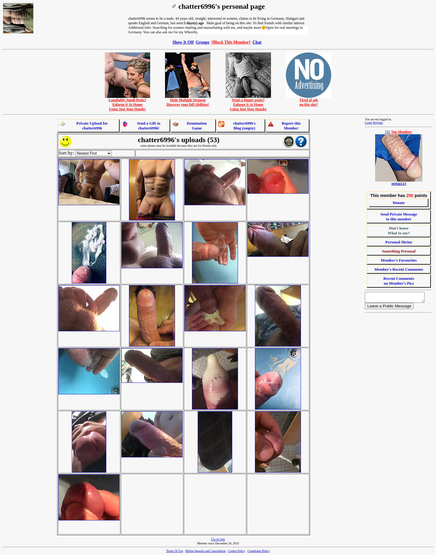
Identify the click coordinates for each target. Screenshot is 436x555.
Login (368, 122)
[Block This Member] (231, 42)
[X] (387, 132)
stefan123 (398, 184)
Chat (257, 42)
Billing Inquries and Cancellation (205, 551)
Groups (203, 42)
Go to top (218, 539)
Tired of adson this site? (308, 101)
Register (378, 122)
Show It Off (182, 42)
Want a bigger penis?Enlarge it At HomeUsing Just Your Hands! (248, 103)
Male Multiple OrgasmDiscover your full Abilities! (187, 101)
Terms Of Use (174, 551)
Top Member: (402, 132)
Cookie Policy (236, 551)
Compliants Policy (258, 551)
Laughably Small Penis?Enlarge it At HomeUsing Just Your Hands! (127, 103)
